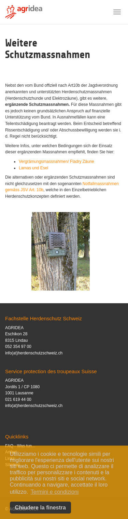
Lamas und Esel (33, 168)
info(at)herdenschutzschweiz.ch (33, 353)
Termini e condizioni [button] (55, 492)
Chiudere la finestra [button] (40, 507)
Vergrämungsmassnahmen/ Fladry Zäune (56, 161)
